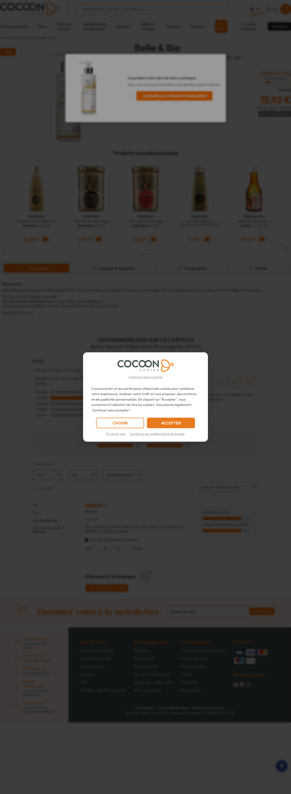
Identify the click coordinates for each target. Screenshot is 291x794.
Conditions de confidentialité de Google (157, 434)
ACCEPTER (171, 423)
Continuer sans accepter (145, 377)
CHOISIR (120, 423)
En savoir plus (116, 434)
